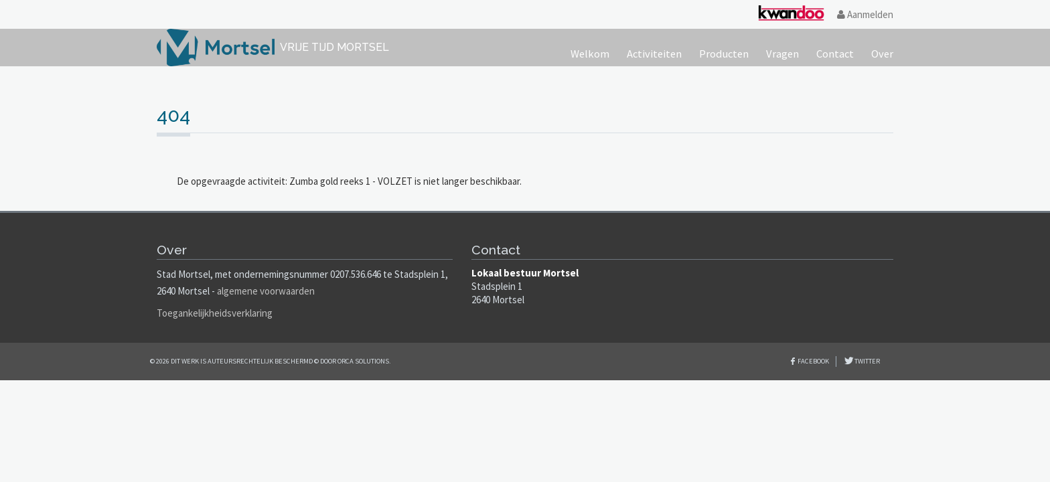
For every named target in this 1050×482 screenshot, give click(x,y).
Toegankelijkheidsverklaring (215, 313)
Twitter (866, 361)
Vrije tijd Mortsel (334, 47)
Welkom (590, 54)
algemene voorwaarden (266, 291)
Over (882, 54)
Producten (724, 54)
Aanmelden (865, 14)
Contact (835, 54)
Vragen (782, 54)
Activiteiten (654, 54)
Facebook (813, 361)
